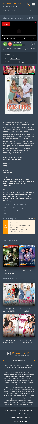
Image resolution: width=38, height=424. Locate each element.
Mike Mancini (8, 201)
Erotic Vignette (16, 181)
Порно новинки (15, 58)
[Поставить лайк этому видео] (5, 44)
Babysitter (19, 179)
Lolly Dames (29, 192)
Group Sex (26, 181)
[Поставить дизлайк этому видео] (10, 44)
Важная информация (25, 410)
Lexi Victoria (19, 199)
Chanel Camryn (23, 197)
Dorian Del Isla (8, 199)
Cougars (6, 181)
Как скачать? (9, 54)
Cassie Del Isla (8, 194)
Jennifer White (8, 192)
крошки (23, 205)
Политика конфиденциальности (19, 417)
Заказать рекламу (19, 360)
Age (12, 179)
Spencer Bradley (21, 194)
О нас (15, 414)
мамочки (8, 208)
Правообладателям (26, 414)
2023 (5, 166)
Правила (8, 414)
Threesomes (7, 186)
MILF (32, 181)
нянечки (8, 211)
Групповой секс (27, 62)
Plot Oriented (8, 183)
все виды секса (13, 205)
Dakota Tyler (19, 192)
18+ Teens (7, 179)
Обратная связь (10, 410)
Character (27, 179)
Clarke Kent (29, 199)
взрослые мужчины (20, 208)
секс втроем (18, 211)
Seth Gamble (12, 197)
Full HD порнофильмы (12, 62)
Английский (7, 172)
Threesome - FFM (20, 183)
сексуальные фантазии (13, 214)
